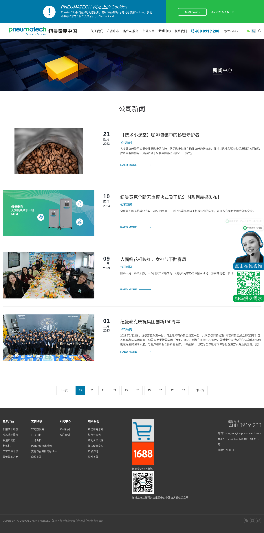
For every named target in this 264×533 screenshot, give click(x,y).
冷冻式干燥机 (10, 434)
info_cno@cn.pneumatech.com (243, 433)
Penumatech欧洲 (41, 445)
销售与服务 (94, 434)
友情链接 (36, 421)
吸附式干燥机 (10, 429)
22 (114, 390)
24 (137, 390)
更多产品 (8, 421)
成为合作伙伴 (95, 440)
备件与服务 (131, 30)
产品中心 (113, 30)
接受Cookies (192, 12)
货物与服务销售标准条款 (45, 451)
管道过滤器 (9, 440)
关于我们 (97, 30)
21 (103, 390)
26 (160, 390)
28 (183, 390)
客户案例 (65, 434)
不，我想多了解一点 (222, 12)
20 (91, 390)
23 (126, 390)
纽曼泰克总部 (95, 429)
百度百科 (36, 434)
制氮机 (6, 445)
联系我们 (181, 30)
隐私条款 (36, 456)
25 (149, 390)
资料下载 (93, 456)
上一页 (64, 390)
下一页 (200, 390)
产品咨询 (93, 451)
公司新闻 (65, 429)
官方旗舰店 (37, 429)
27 (172, 390)
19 (80, 390)
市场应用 (148, 30)
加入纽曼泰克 (95, 445)
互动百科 (36, 440)
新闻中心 (164, 30)
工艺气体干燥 (10, 451)
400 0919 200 (207, 30)
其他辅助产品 (10, 456)
